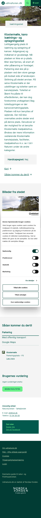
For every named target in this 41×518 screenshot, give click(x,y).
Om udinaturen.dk (9, 448)
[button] (36, 3)
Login (4, 464)
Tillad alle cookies (20, 288)
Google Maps (9, 342)
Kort (8, 168)
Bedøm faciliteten (12, 389)
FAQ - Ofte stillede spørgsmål (14, 452)
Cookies (5, 456)
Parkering (7, 332)
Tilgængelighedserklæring (13, 460)
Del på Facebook (13, 429)
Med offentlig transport (14, 337)
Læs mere (10, 359)
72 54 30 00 (14, 415)
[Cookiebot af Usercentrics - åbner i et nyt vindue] (29, 214)
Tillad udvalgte (20, 295)
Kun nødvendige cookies (20, 302)
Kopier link (10, 427)
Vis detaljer (29, 280)
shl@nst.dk (13, 413)
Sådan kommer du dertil (18, 174)
